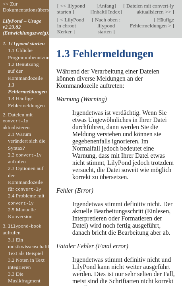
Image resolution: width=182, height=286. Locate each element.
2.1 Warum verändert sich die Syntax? (26, 141)
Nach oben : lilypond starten (107, 26)
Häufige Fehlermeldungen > (152, 23)
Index (114, 12)
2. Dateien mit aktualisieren (18, 121)
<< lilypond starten (71, 9)
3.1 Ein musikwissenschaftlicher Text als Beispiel (34, 247)
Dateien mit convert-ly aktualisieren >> (149, 9)
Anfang (106, 6)
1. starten (24, 43)
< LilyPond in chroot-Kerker (70, 26)
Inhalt (98, 12)
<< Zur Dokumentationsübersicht (30, 7)
